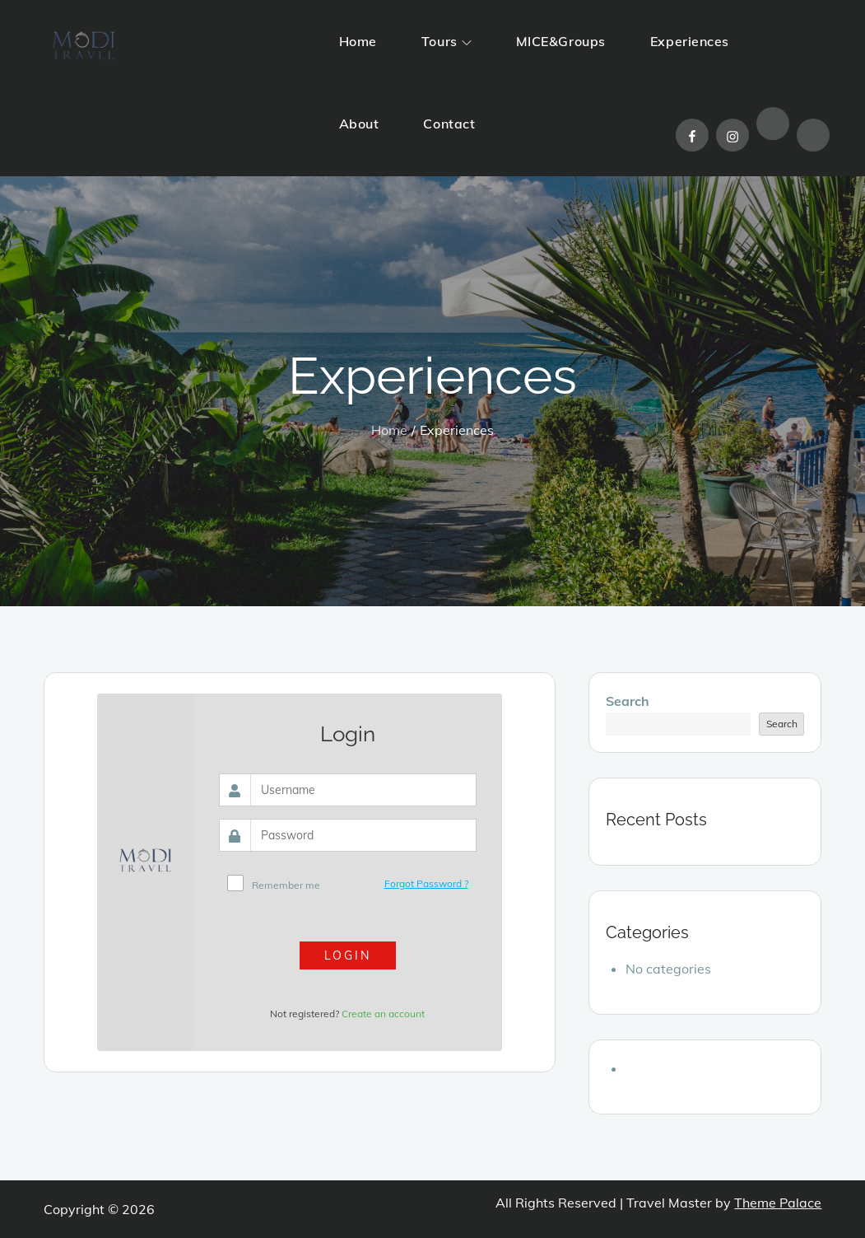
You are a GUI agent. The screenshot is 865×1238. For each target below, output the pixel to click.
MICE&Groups (561, 41)
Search (627, 701)
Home (358, 41)
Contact (449, 123)
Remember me (286, 885)
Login (347, 955)
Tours (446, 41)
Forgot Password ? (426, 883)
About (359, 123)
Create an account (383, 1013)
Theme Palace (777, 1202)
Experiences (689, 41)
